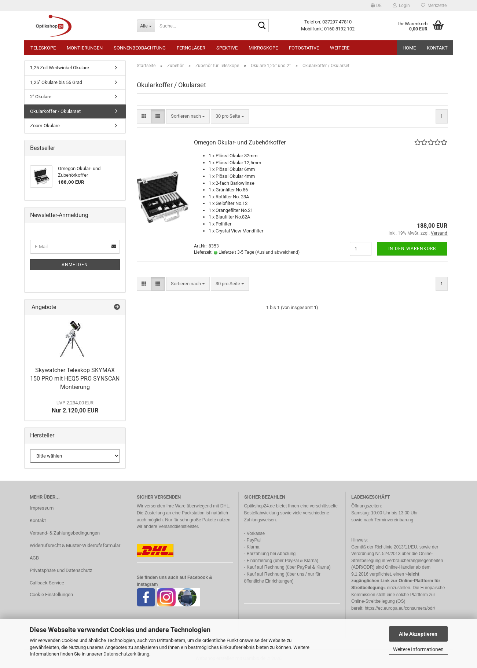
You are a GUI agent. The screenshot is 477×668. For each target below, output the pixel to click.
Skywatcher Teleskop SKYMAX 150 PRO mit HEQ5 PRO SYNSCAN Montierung (75, 378)
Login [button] (401, 5)
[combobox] (188, 116)
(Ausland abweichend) (277, 252)
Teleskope (43, 48)
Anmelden (75, 264)
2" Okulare (40, 96)
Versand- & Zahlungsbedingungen (65, 533)
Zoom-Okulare (45, 125)
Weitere (339, 48)
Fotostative (304, 48)
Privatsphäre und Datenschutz (61, 570)
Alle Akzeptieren (418, 634)
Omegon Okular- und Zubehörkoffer (240, 142)
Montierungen (85, 48)
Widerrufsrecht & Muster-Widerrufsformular (75, 545)
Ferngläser (191, 48)
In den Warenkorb (412, 248)
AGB (34, 558)
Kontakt (437, 48)
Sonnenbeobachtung (140, 48)
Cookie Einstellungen (51, 594)
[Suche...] (146, 25)
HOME (409, 48)
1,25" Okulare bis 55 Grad (56, 82)
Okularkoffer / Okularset (55, 111)
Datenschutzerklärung (126, 654)
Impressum (42, 508)
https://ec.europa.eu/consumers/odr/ (400, 608)
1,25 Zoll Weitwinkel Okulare (59, 67)
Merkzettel (434, 5)
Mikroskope (263, 48)
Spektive (227, 48)
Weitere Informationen (418, 649)
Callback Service (47, 583)
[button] (376, 5)
